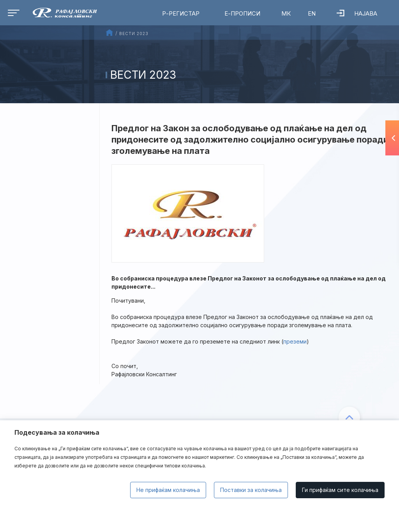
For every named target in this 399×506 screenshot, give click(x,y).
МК (286, 13)
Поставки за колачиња (251, 490)
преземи (295, 341)
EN (312, 13)
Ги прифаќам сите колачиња (340, 490)
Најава (357, 13)
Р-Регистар (181, 13)
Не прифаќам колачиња (168, 490)
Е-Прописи (242, 13)
